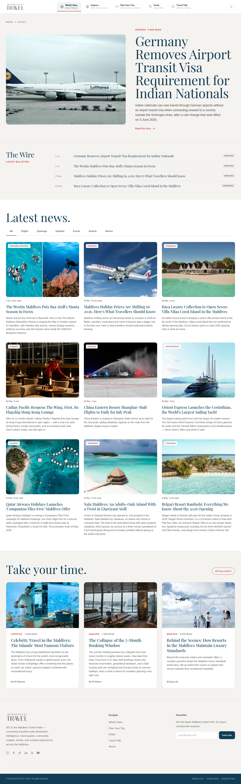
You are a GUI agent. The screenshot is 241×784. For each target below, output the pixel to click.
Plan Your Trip (117, 728)
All (11, 231)
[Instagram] (7, 752)
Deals (112, 734)
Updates (59, 231)
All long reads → (223, 571)
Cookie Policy (212, 778)
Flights (24, 231)
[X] (32, 752)
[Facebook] (13, 752)
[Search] (231, 6)
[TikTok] (19, 752)
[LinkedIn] (25, 752)
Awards (93, 231)
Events (76, 231)
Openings (42, 231)
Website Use (198, 778)
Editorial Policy (228, 778)
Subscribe (227, 735)
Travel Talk (115, 740)
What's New (115, 722)
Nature (109, 231)
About (112, 746)
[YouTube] (38, 752)
